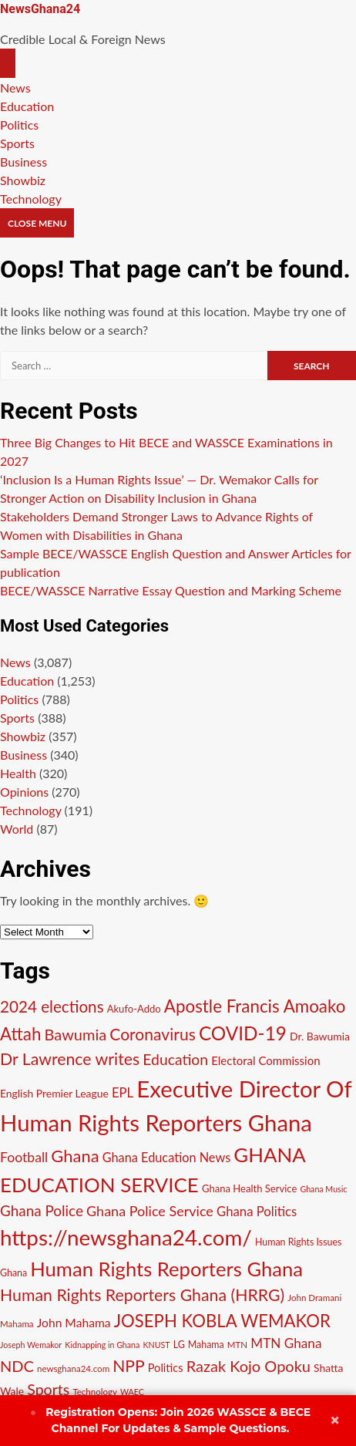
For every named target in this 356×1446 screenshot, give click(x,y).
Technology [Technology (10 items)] (94, 1392)
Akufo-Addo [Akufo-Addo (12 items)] (134, 1009)
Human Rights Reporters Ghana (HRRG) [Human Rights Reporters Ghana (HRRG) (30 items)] (142, 1295)
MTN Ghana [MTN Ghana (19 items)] (285, 1343)
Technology (31, 198)
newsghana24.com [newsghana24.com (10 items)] (73, 1368)
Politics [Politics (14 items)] (165, 1367)
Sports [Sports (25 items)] (48, 1389)
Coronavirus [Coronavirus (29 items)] (152, 1033)
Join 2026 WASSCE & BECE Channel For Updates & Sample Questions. (170, 1420)
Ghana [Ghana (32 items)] (75, 1155)
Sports (17, 143)
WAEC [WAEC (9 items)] (132, 1392)
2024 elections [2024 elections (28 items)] (52, 1006)
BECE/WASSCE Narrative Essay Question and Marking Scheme (170, 590)
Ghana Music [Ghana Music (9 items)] (323, 1189)
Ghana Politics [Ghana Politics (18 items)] (257, 1211)
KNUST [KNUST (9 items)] (156, 1345)
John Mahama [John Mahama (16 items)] (74, 1323)
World (16, 828)
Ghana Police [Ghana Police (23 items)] (41, 1210)
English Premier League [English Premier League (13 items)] (54, 1093)
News (15, 87)
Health (18, 773)
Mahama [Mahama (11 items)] (206, 1344)
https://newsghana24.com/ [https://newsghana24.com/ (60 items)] (126, 1237)
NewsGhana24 (40, 9)
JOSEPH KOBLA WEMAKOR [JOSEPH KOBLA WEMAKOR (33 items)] (222, 1320)
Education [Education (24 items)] (175, 1059)
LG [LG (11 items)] (179, 1344)
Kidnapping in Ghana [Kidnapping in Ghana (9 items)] (102, 1345)
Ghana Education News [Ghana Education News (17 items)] (166, 1157)
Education (27, 106)
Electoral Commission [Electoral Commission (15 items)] (265, 1060)
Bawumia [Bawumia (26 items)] (75, 1034)
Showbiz (22, 180)
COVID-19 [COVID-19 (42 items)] (243, 1033)
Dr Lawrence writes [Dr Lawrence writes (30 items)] (69, 1059)
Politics (19, 124)
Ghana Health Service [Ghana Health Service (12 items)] (249, 1188)
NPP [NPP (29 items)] (128, 1365)
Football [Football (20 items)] (24, 1157)
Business (23, 161)
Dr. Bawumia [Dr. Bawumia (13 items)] (320, 1036)
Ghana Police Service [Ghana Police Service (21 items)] (149, 1210)
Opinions (24, 791)
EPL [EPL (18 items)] (122, 1092)
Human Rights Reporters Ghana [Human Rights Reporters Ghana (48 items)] (166, 1268)
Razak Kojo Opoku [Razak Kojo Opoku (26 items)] (248, 1366)
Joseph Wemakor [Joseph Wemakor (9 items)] (31, 1345)
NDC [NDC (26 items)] (17, 1366)
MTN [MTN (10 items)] (237, 1345)
